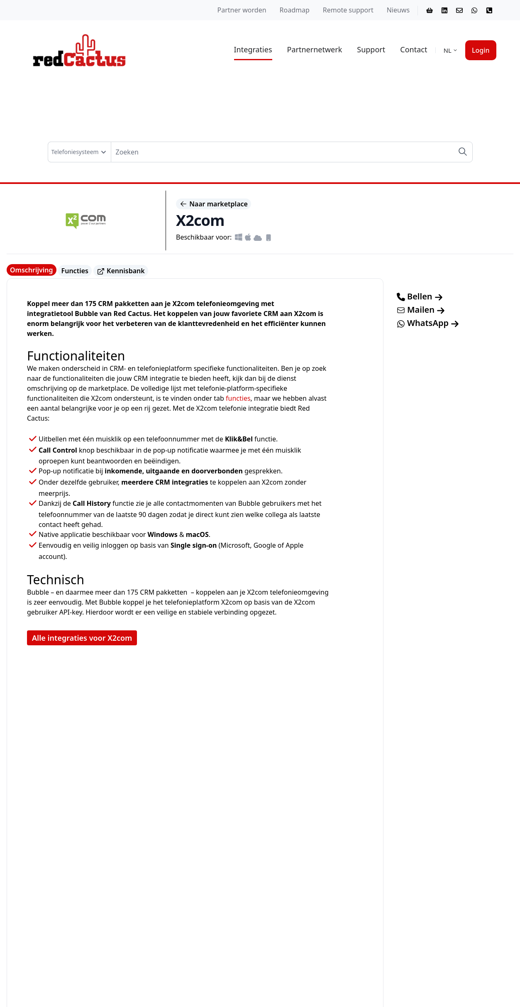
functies (238, 398)
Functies (74, 270)
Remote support (348, 10)
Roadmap (295, 10)
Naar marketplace (213, 203)
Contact (413, 49)
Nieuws (398, 10)
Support (371, 49)
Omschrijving (31, 269)
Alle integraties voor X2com (82, 638)
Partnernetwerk (314, 49)
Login (481, 50)
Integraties (253, 49)
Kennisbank (121, 271)
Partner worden (241, 10)
